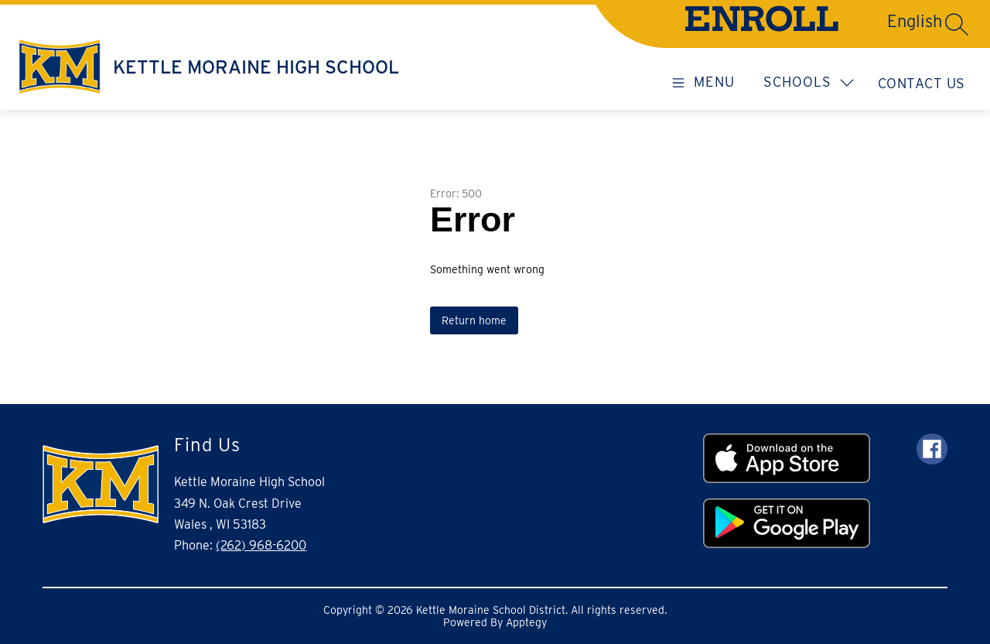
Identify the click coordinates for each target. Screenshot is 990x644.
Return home (474, 320)
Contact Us (921, 83)
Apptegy (526, 622)
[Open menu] (701, 81)
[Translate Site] (859, 21)
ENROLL (761, 23)
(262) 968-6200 (261, 545)
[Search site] (956, 24)
